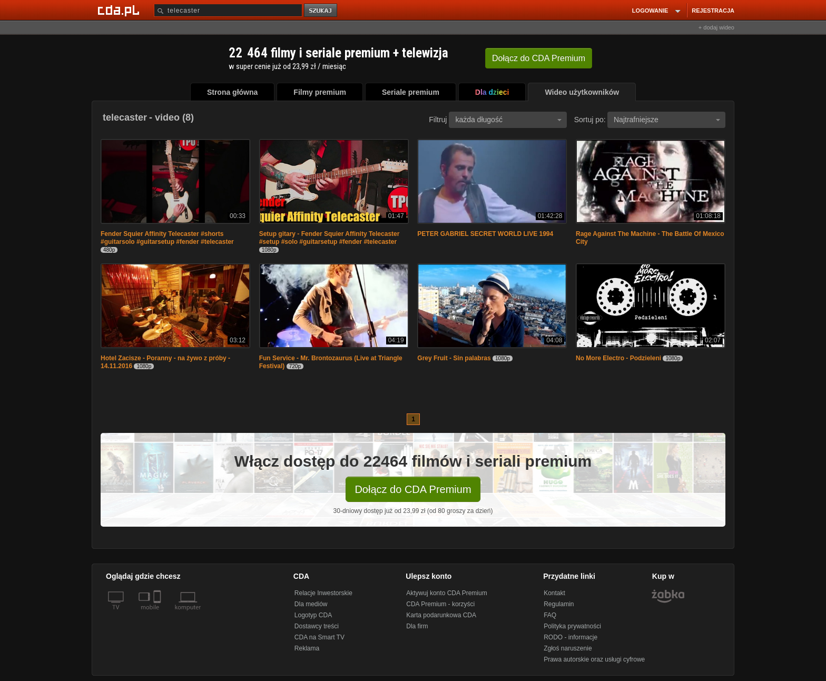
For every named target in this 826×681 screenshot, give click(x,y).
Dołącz (538, 58)
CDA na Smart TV (319, 637)
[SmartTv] (158, 613)
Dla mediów (311, 604)
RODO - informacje (570, 637)
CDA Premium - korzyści (440, 604)
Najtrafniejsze (667, 119)
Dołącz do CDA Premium (413, 489)
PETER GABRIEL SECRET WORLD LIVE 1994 (485, 234)
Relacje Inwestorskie (323, 593)
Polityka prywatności (572, 626)
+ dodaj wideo (716, 27)
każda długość (508, 119)
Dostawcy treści (316, 626)
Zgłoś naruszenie (568, 648)
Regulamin (559, 604)
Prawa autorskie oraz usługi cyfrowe (594, 659)
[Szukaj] (228, 10)
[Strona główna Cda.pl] (120, 10)
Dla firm (417, 626)
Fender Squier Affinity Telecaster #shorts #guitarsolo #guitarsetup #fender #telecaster (167, 237)
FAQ (550, 615)
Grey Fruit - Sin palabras (453, 358)
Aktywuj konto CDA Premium (446, 593)
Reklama (306, 648)
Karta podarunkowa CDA (441, 615)
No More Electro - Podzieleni (618, 358)
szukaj (321, 11)
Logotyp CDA (313, 615)
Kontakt (554, 593)
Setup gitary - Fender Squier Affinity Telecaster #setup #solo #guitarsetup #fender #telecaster (329, 237)
